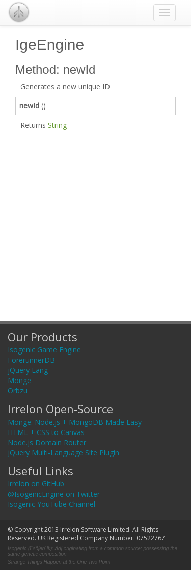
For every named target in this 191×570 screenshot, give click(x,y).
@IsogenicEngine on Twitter (54, 494)
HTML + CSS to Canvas (46, 432)
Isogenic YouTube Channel (51, 504)
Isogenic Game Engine (44, 350)
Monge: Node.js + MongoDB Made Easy (75, 422)
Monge (19, 380)
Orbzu (18, 390)
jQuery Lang (28, 370)
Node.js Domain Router (47, 442)
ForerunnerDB (31, 360)
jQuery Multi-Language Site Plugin (63, 452)
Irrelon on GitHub (36, 483)
